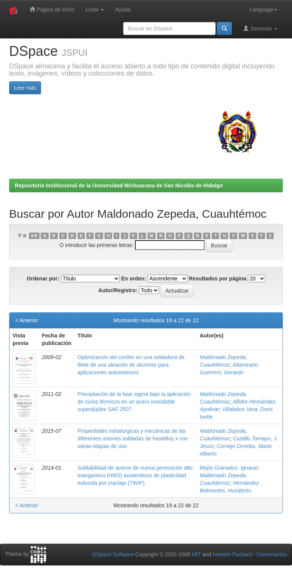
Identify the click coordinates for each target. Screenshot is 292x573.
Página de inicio (52, 9)
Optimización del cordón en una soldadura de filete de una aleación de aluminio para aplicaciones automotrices (131, 364)
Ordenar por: (43, 278)
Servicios (260, 28)
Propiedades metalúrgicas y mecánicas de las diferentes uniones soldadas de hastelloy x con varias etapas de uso (133, 438)
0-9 (34, 235)
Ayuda (122, 9)
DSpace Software (113, 554)
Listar (95, 9)
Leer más (25, 88)
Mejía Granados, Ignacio (229, 468)
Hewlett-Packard (232, 554)
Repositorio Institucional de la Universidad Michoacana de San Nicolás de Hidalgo (119, 185)
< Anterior (26, 320)
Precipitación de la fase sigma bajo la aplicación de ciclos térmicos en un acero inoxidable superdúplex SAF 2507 (134, 401)
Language (263, 9)
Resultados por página (217, 278)
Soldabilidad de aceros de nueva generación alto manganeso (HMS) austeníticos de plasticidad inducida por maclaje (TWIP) (135, 475)
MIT (196, 554)
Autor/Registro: (118, 290)
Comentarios (272, 554)
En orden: (133, 278)
